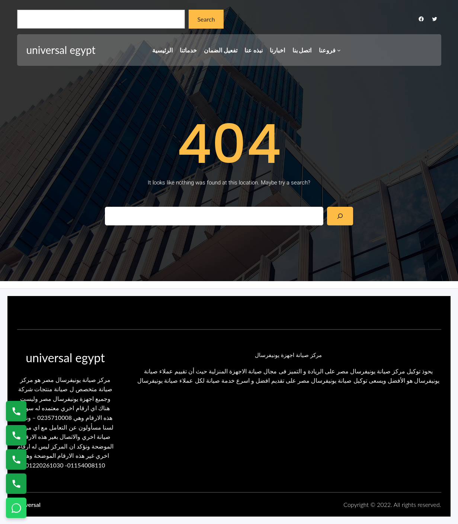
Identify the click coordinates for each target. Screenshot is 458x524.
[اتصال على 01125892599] (16, 483)
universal (29, 504)
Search (206, 19)
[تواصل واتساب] (16, 508)
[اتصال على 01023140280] (16, 459)
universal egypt (61, 50)
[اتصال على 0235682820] (16, 435)
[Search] (340, 216)
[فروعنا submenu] (339, 50)
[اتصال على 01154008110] (16, 411)
